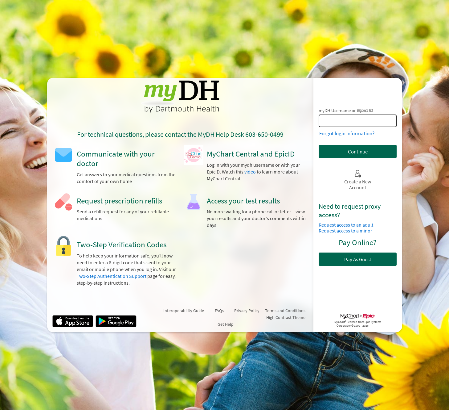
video (250, 172)
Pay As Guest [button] (357, 259)
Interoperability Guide (183, 310)
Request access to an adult (346, 225)
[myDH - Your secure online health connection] (180, 97)
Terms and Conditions (285, 310)
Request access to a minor (345, 231)
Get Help (226, 324)
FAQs (219, 310)
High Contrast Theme (285, 317)
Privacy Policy (246, 310)
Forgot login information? (346, 133)
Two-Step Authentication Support (111, 276)
